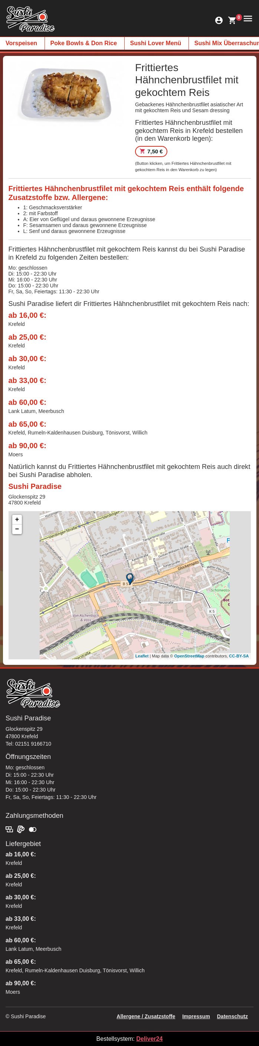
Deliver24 (149, 1039)
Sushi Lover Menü (155, 43)
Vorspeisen (21, 43)
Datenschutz (232, 1016)
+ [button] (17, 519)
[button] (247, 18)
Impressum (196, 1016)
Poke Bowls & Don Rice (83, 43)
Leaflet (141, 656)
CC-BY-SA (239, 656)
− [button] (17, 529)
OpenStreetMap (189, 656)
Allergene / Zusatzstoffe (146, 1016)
